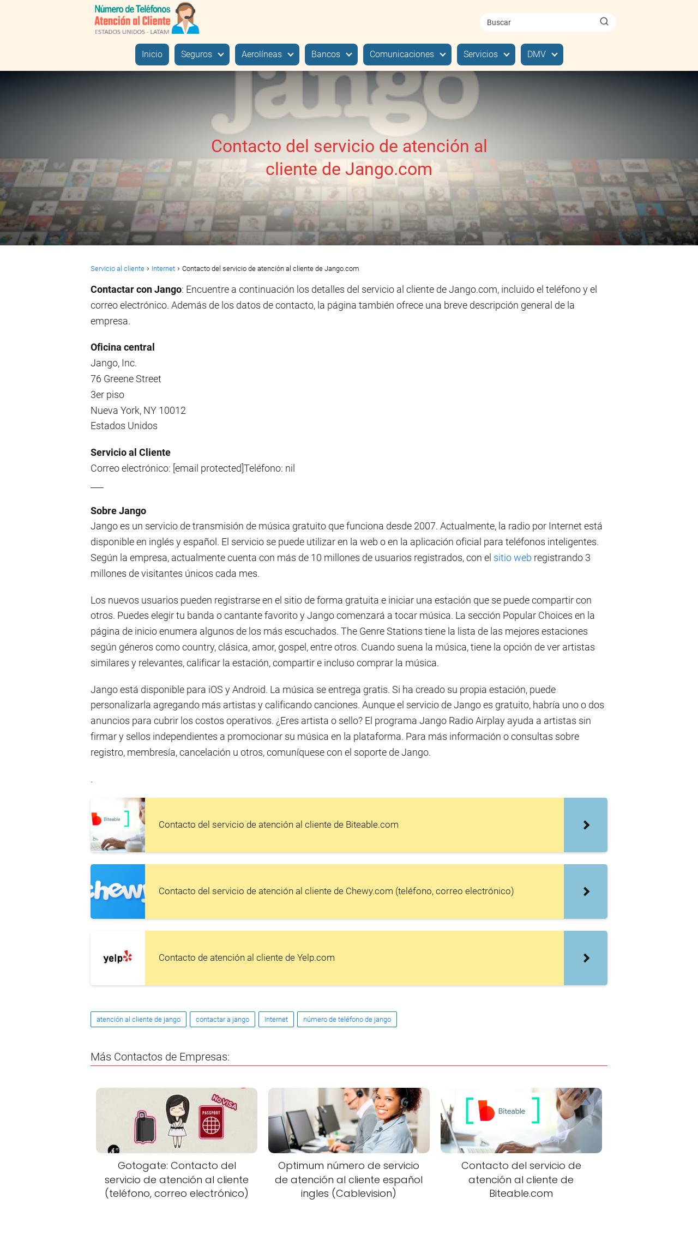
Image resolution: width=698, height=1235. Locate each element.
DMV (536, 54)
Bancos (325, 54)
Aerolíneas (262, 54)
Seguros (196, 54)
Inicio (152, 54)
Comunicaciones (402, 54)
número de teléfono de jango (347, 1019)
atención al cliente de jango (138, 1019)
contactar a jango (222, 1019)
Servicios (481, 54)
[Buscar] (604, 22)
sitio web (513, 557)
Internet (276, 1019)
